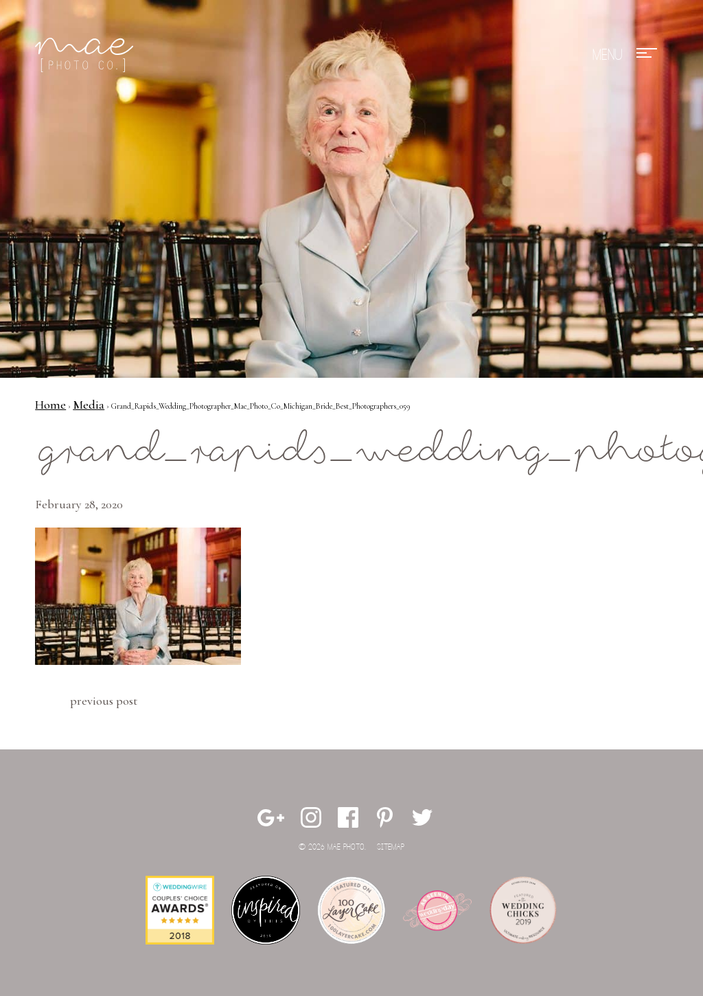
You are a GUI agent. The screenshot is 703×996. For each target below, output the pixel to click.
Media (88, 404)
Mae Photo (86, 55)
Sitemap (390, 847)
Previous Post (103, 700)
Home (50, 404)
